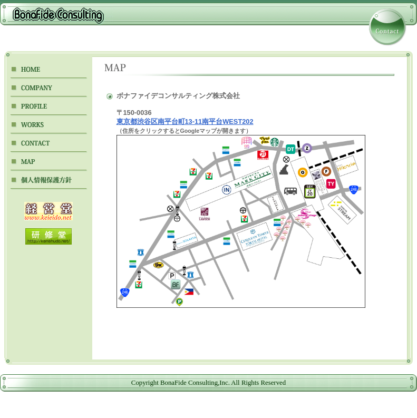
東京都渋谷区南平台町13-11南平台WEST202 (185, 121)
